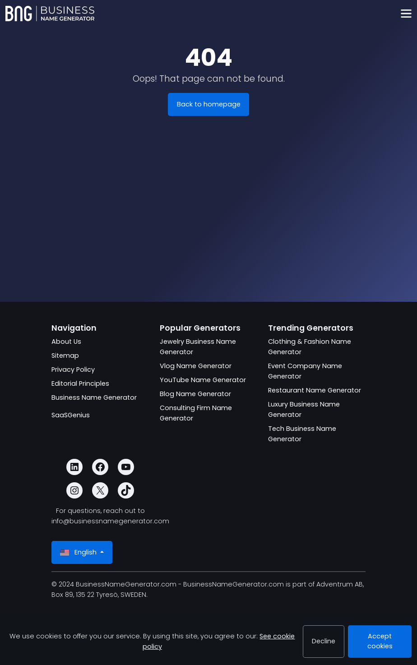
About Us (66, 341)
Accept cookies (380, 641)
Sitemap (65, 355)
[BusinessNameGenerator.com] (49, 13)
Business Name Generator (94, 397)
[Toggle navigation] (406, 13)
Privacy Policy (73, 369)
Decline (323, 641)
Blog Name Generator (195, 393)
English (79, 552)
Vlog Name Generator (196, 365)
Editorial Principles (80, 383)
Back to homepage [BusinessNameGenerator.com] (209, 104)
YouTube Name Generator (203, 379)
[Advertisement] (208, 227)
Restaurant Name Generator (314, 390)
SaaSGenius (70, 415)
